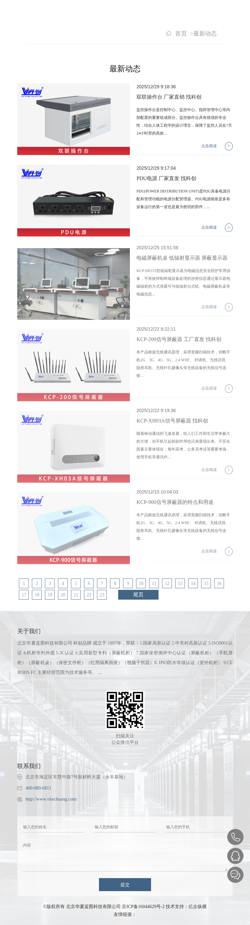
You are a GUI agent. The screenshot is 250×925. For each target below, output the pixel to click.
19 (50, 594)
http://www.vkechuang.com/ (51, 799)
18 (37, 594)
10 (141, 583)
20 (63, 594)
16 (219, 583)
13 (180, 583)
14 (193, 583)
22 (89, 594)
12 (167, 583)
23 (102, 594)
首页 (181, 33)
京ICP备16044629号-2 (143, 906)
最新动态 (205, 33)
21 (76, 594)
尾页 (138, 594)
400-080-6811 (38, 788)
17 (23, 594)
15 (206, 583)
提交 (125, 884)
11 (154, 583)
